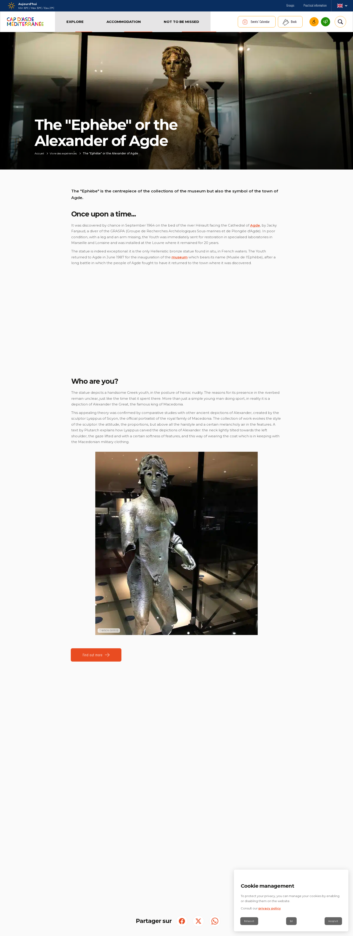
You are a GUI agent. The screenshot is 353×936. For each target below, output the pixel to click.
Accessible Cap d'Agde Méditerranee (314, 21)
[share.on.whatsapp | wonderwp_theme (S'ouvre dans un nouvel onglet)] (215, 921)
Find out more (93, 654)
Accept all (333, 921)
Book (294, 22)
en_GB (342, 5)
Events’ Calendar (260, 22)
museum (180, 257)
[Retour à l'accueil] (25, 21)
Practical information (315, 5)
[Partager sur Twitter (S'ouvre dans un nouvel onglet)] (198, 921)
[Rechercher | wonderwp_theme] (340, 21)
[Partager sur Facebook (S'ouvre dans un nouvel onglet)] (182, 921)
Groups (290, 5)
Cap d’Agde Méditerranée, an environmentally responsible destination (325, 21)
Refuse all (249, 921)
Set (291, 921)
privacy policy (269, 908)
